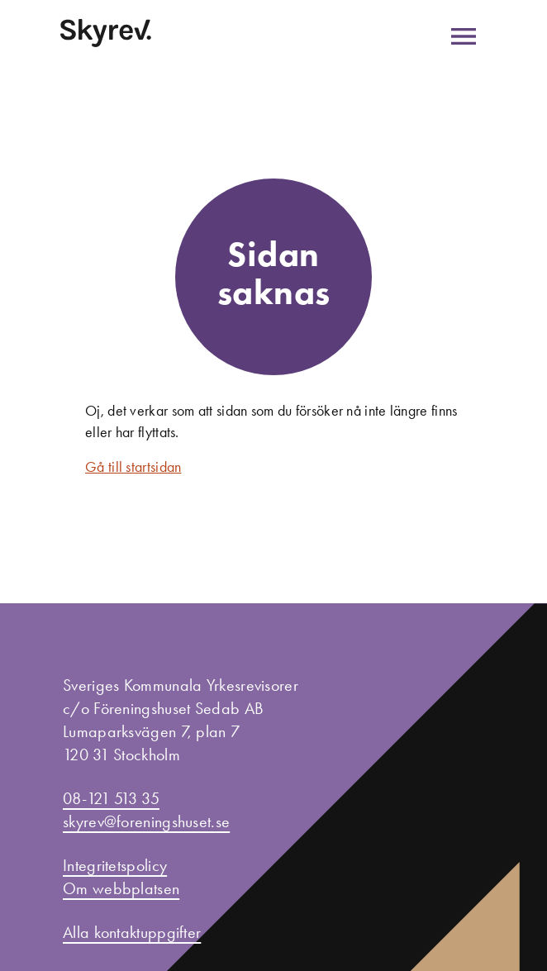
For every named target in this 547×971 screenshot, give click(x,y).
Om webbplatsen (121, 888)
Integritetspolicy (115, 865)
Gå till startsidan (133, 467)
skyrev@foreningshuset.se (146, 821)
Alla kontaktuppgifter (132, 932)
